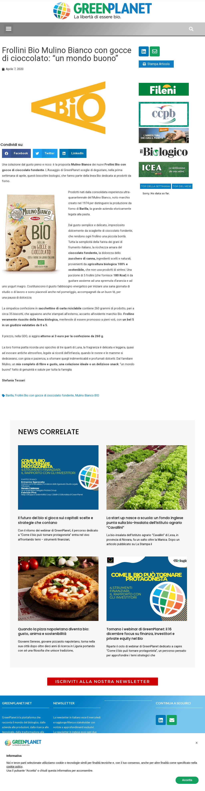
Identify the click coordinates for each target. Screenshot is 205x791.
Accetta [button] (187, 780)
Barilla (10, 395)
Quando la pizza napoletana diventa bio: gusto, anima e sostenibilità (53, 631)
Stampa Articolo (156, 64)
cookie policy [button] (14, 766)
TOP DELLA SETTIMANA (155, 186)
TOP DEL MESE (182, 186)
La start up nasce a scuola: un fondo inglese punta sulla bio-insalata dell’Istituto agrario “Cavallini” (145, 522)
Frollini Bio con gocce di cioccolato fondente (44, 395)
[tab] (155, 186)
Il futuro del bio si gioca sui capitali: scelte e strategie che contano (55, 520)
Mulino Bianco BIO (87, 395)
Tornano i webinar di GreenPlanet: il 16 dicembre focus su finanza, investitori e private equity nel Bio (141, 634)
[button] (8, 28)
